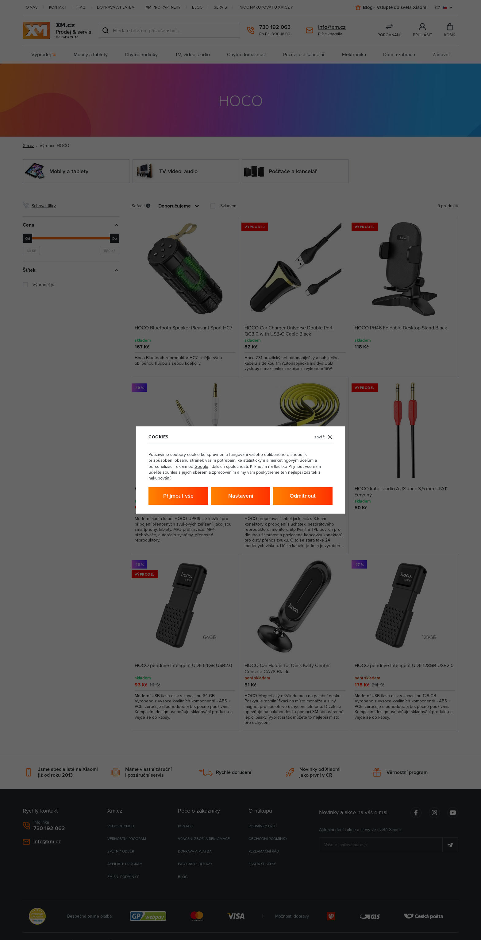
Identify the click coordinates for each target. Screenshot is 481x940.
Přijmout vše (178, 495)
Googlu (201, 466)
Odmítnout (303, 495)
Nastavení (240, 495)
